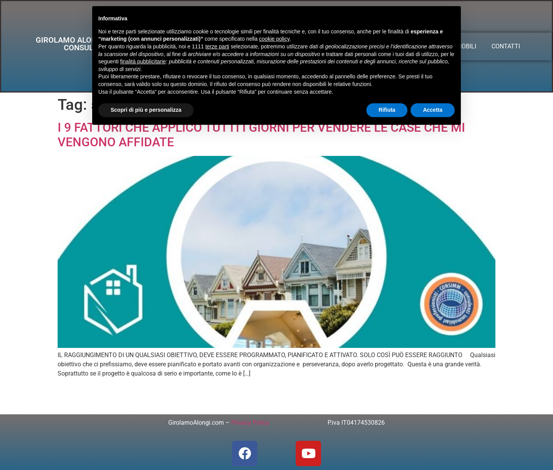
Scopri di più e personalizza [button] (146, 110)
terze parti (217, 46)
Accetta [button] (432, 110)
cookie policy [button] (274, 39)
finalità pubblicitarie (143, 61)
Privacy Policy (250, 422)
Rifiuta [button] (387, 110)
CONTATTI (506, 46)
